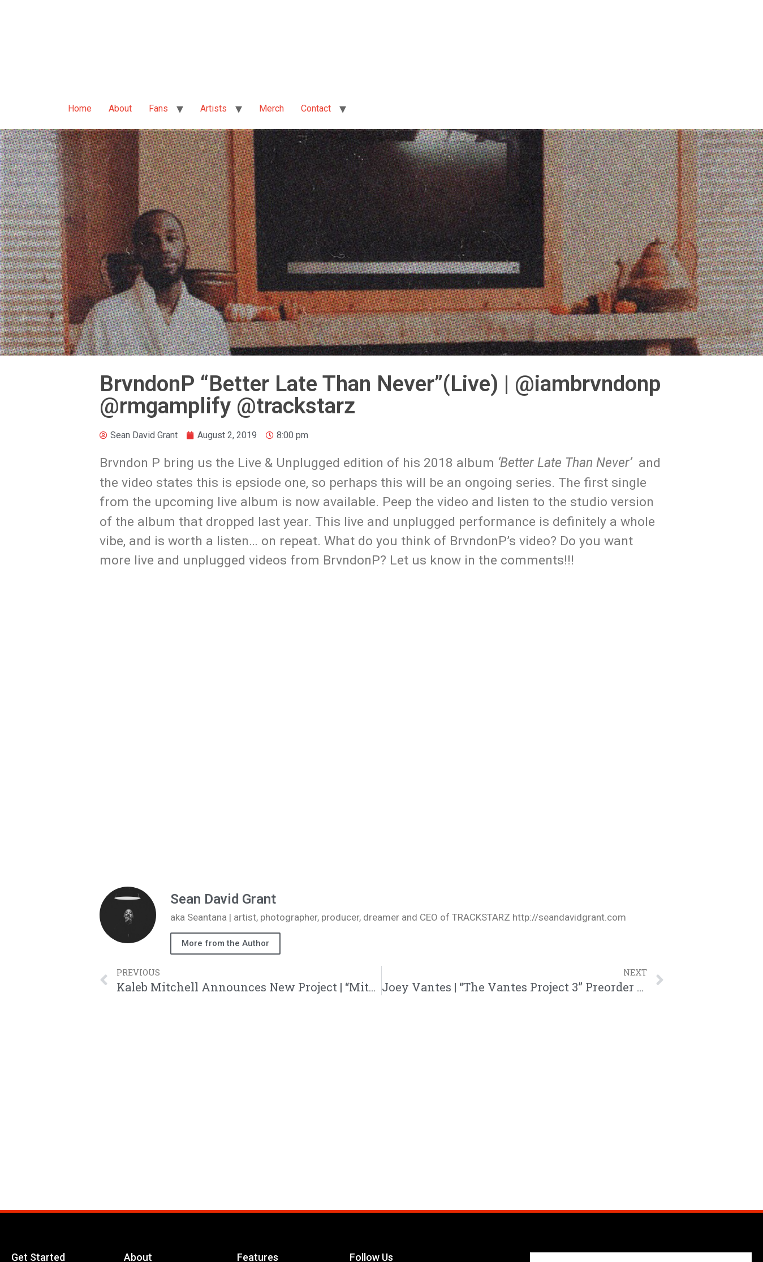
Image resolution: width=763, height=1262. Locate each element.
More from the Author (225, 943)
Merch (271, 108)
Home (80, 108)
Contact (316, 108)
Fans (158, 108)
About (120, 108)
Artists (213, 108)
